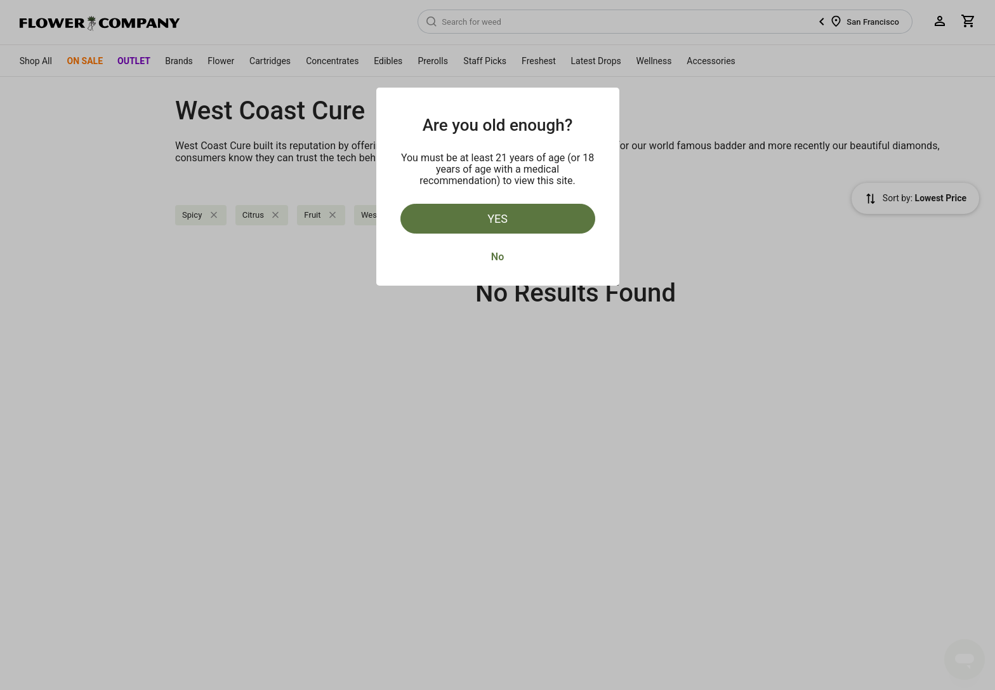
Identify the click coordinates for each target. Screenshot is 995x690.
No (497, 257)
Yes (497, 218)
